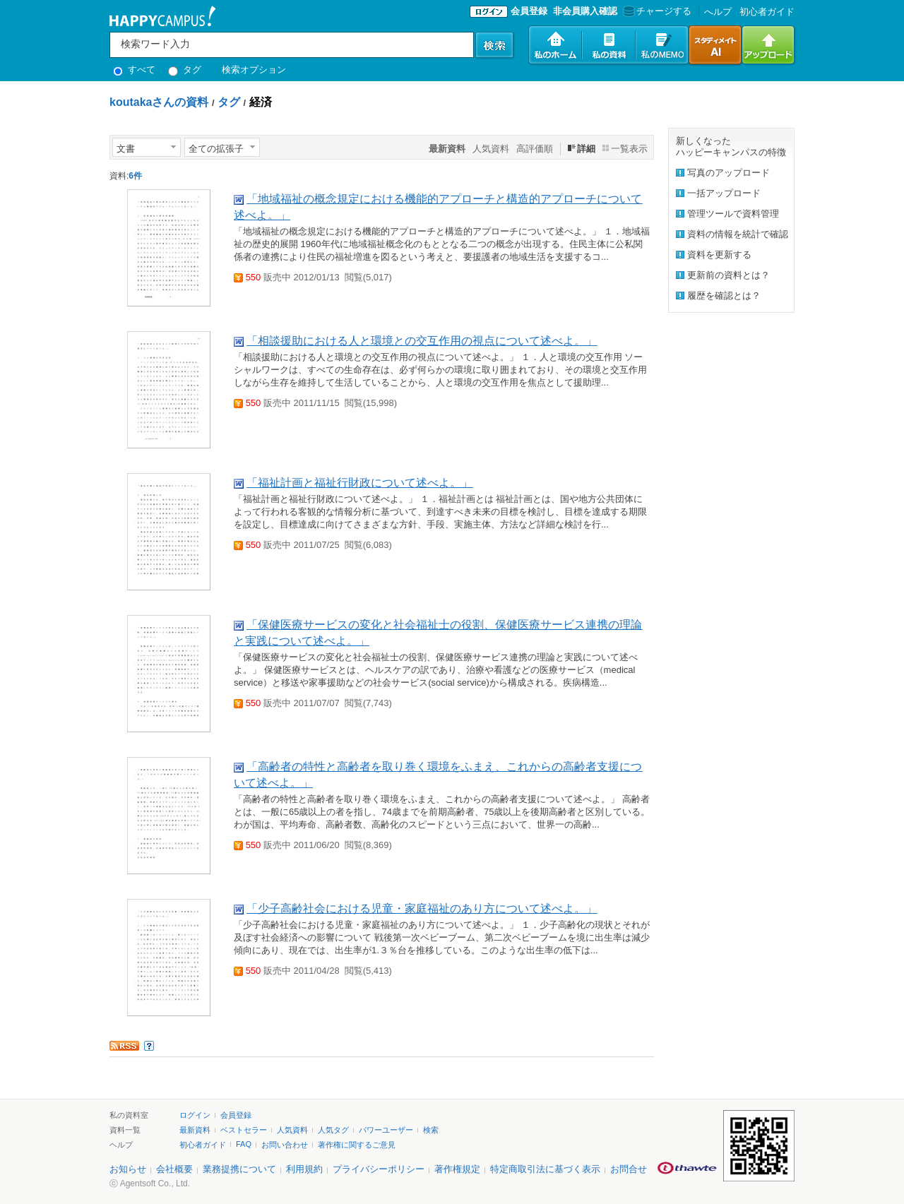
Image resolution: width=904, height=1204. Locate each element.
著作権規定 (457, 1169)
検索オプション (254, 69)
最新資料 (194, 1130)
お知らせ (127, 1169)
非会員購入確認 (585, 11)
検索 (431, 1130)
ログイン (194, 1115)
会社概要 (174, 1169)
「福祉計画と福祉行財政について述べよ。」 (359, 483)
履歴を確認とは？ (724, 295)
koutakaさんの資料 (158, 102)
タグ (184, 69)
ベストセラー (243, 1130)
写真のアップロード (728, 172)
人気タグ (333, 1130)
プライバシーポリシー (378, 1169)
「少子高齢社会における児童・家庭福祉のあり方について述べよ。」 (421, 908)
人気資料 (490, 148)
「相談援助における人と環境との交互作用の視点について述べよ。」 (421, 341)
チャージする (655, 11)
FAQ (243, 1144)
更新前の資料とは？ (728, 275)
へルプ (718, 11)
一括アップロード (724, 193)
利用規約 (304, 1169)
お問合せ (628, 1169)
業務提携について (239, 1169)
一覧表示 (629, 148)
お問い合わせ (284, 1144)
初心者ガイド (767, 11)
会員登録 (529, 11)
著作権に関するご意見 (357, 1144)
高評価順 (534, 148)
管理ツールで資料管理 (733, 213)
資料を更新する (719, 254)
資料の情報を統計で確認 (737, 234)
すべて (134, 69)
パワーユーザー (386, 1130)
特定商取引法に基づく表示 (545, 1169)
